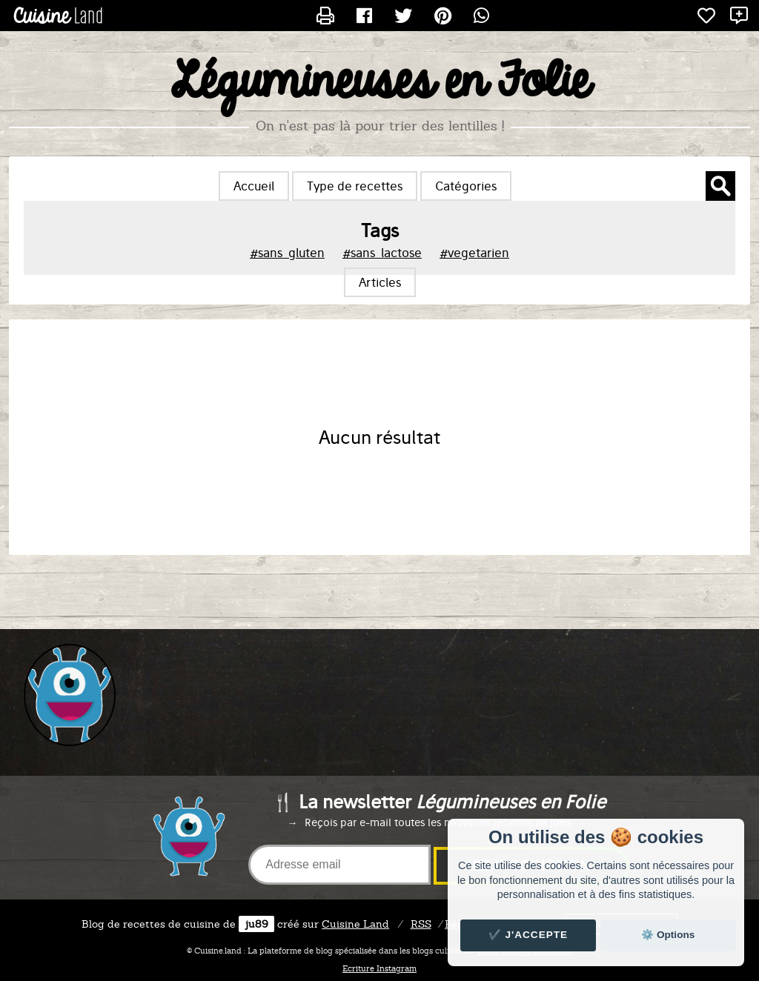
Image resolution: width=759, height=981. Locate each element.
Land (355, 924)
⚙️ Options (668, 934)
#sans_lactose (382, 252)
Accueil (253, 186)
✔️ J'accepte (528, 934)
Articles (380, 282)
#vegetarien (474, 252)
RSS (421, 924)
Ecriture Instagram (379, 968)
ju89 (256, 924)
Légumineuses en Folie (379, 82)
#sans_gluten (287, 252)
